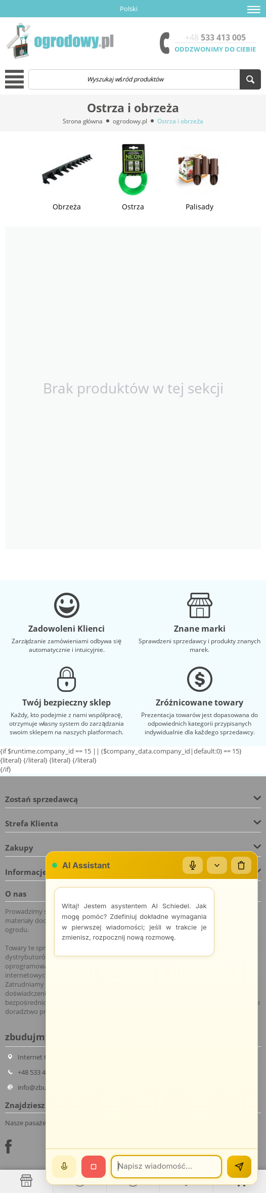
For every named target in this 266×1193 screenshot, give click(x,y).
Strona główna (83, 121)
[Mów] (64, 1167)
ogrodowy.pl (130, 121)
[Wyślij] (239, 1167)
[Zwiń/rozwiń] (217, 865)
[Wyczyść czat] (241, 865)
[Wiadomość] (166, 1166)
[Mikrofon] (193, 865)
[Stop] (93, 1167)
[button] (254, 10)
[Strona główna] (26, 1181)
